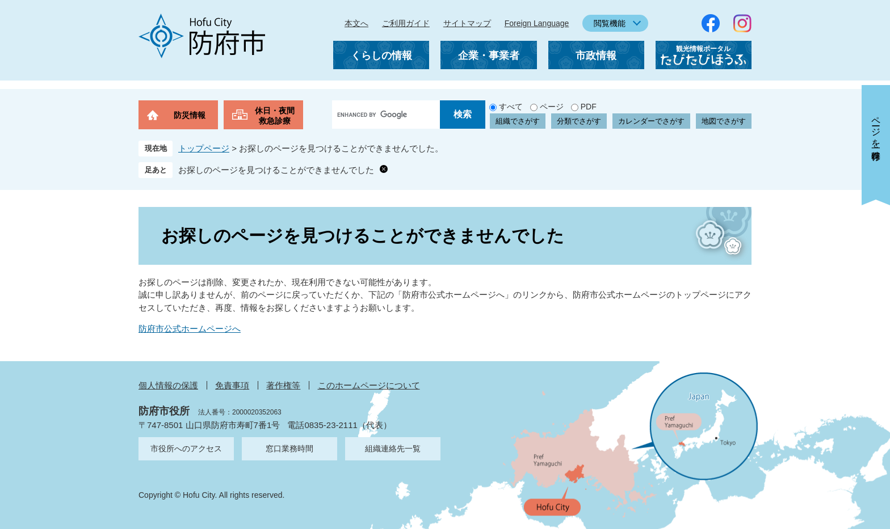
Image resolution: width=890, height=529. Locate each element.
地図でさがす (724, 121)
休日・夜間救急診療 (275, 115)
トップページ (203, 148)
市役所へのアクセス (186, 448)
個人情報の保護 (168, 385)
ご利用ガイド (406, 23)
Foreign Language (537, 23)
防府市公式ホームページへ (189, 328)
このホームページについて (369, 385)
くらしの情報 (381, 55)
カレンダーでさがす (651, 121)
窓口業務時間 (289, 448)
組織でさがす (518, 121)
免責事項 (232, 385)
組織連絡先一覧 (393, 448)
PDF (589, 106)
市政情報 (596, 55)
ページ (552, 106)
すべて (511, 106)
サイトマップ (467, 23)
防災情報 (189, 115)
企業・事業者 (488, 55)
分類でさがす (579, 121)
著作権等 (283, 385)
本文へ (356, 23)
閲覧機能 (609, 23)
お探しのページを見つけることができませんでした (276, 170)
